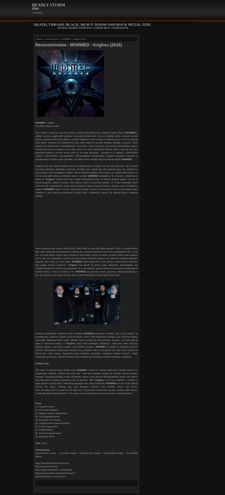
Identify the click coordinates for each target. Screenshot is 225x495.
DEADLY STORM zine (48, 6)
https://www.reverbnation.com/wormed (53, 470)
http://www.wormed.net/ (46, 466)
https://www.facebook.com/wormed (52, 463)
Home (39, 39)
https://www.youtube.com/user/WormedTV (55, 473)
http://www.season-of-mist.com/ (50, 476)
